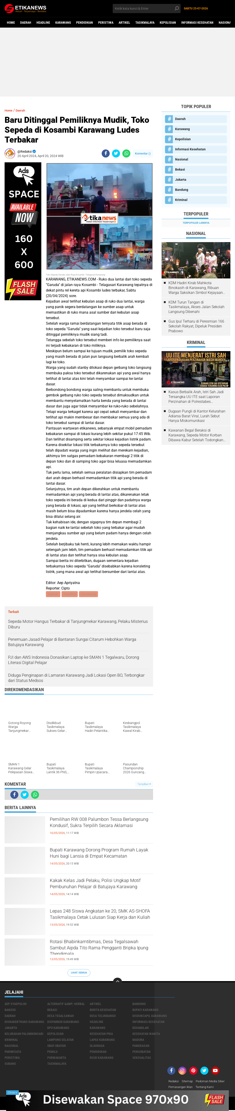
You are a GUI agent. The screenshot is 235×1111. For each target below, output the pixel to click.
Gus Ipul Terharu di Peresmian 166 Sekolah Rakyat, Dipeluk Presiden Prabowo (196, 326)
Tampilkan (144, 784)
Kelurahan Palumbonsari (24, 1034)
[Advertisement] (117, 62)
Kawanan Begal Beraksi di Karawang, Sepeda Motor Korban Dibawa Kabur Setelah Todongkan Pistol (195, 435)
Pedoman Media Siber (212, 1082)
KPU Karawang (58, 1028)
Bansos (10, 1010)
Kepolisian (168, 22)
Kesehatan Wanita (146, 1034)
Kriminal (181, 200)
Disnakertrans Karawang (24, 1022)
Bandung (181, 190)
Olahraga (97, 1046)
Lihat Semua (79, 973)
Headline (43, 22)
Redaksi (174, 1082)
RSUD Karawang (101, 1058)
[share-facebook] (106, 153)
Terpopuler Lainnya (196, 222)
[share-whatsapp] (126, 153)
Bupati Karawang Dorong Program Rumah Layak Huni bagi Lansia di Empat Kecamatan (94, 859)
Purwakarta (56, 1058)
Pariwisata (13, 1052)
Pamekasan (140, 1046)
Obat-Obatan (56, 1046)
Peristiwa (105, 22)
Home (11, 22)
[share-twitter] (116, 153)
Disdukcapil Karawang (149, 1016)
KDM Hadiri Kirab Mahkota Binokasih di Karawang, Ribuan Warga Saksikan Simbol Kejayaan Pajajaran (195, 288)
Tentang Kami (208, 1088)
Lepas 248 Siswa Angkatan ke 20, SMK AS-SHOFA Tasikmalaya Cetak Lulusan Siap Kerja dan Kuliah (99, 920)
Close (12, 1092)
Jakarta (180, 179)
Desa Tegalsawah (60, 1016)
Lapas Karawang (102, 1040)
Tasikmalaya (144, 22)
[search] (146, 8)
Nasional (226, 22)
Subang (10, 1064)
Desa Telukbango (103, 1016)
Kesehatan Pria (101, 1034)
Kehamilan (140, 1028)
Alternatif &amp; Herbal (66, 1004)
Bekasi (180, 169)
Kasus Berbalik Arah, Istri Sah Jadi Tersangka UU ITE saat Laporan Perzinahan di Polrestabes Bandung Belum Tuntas (196, 397)
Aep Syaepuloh (16, 1004)
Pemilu (52, 1052)
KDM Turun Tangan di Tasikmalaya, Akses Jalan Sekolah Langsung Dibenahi (196, 307)
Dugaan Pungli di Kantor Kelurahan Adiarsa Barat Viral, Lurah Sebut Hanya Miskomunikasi (196, 416)
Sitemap (188, 1082)
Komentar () (143, 153)
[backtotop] (117, 982)
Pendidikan (84, 22)
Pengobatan (141, 1052)
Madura (138, 1040)
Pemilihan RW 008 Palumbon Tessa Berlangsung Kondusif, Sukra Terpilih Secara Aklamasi (97, 828)
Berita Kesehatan (103, 1010)
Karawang (63, 22)
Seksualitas (141, 1058)
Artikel (124, 22)
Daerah (25, 22)
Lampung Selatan (60, 1040)
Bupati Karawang (145, 1010)
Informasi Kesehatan (197, 22)
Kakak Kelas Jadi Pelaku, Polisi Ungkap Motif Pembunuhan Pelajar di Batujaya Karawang (100, 889)
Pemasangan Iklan (181, 1088)
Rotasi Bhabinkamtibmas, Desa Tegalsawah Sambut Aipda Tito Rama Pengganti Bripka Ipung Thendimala (98, 950)
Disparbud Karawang (63, 1022)
